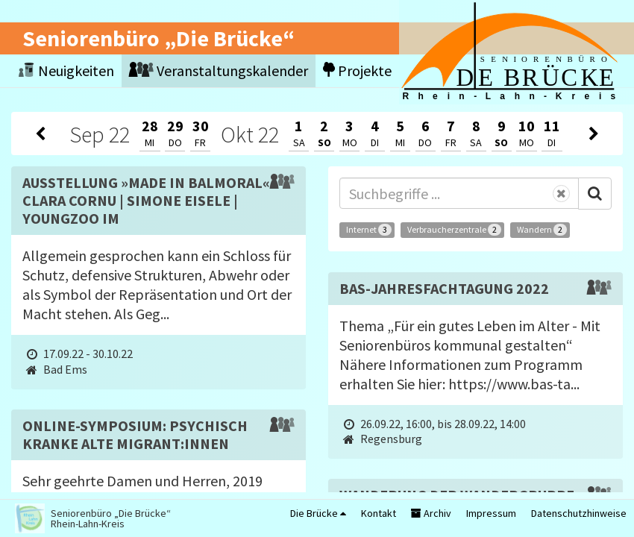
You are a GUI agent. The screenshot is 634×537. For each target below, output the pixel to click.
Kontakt (378, 513)
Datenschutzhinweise (579, 513)
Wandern (542, 230)
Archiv (431, 513)
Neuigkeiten (66, 70)
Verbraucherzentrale (454, 230)
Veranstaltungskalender (218, 70)
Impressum (491, 513)
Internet (369, 230)
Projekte (357, 70)
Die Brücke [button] (318, 513)
